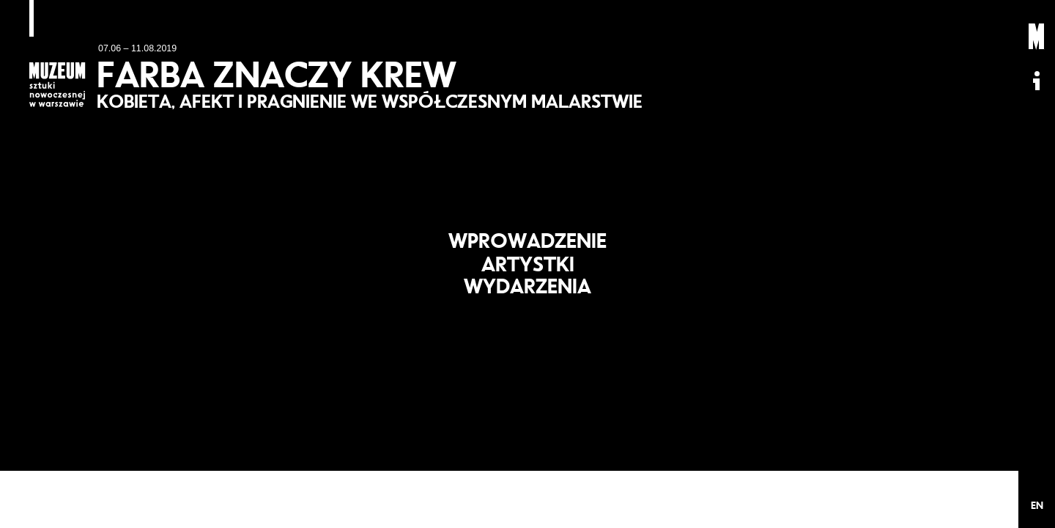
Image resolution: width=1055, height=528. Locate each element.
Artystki (527, 264)
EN (1037, 505)
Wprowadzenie (527, 235)
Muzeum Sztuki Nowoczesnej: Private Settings (1036, 37)
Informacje (1036, 81)
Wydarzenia (527, 292)
